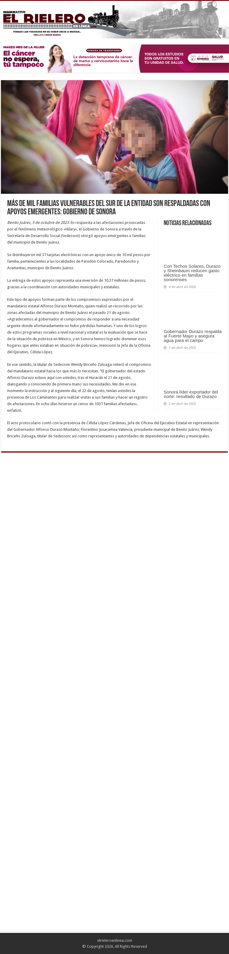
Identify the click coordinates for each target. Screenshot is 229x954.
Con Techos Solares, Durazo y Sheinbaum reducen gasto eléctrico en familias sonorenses (192, 273)
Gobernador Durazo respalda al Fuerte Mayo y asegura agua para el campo (193, 336)
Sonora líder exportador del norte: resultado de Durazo (191, 394)
